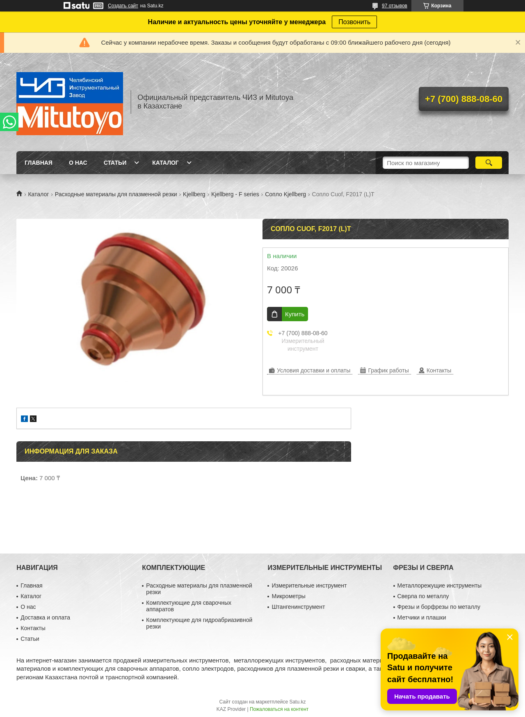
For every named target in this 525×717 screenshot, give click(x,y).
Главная (38, 162)
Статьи (115, 162)
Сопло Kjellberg (285, 194)
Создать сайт (123, 6)
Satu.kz (297, 702)
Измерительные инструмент (309, 585)
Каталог (165, 162)
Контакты (33, 628)
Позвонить (354, 21)
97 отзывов (394, 6)
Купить (294, 314)
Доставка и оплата (45, 617)
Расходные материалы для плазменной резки (116, 194)
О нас (78, 162)
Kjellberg (194, 194)
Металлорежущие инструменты (439, 585)
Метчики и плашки (421, 617)
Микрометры (288, 596)
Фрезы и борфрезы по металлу (438, 607)
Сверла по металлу (423, 596)
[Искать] (488, 163)
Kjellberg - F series (235, 194)
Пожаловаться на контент (279, 709)
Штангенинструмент (298, 607)
